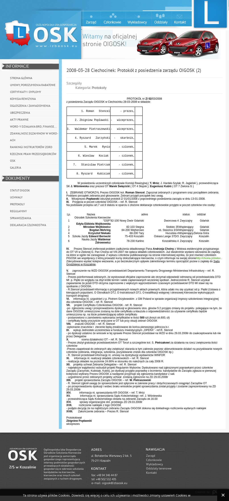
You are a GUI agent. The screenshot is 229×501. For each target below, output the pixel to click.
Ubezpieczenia (20, 113)
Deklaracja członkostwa (28, 225)
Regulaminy (18, 211)
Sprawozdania (20, 218)
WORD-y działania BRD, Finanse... (33, 126)
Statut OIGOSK (20, 190)
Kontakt (151, 478)
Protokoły (17, 204)
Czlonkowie (154, 465)
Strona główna (21, 78)
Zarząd (150, 461)
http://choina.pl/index (208, 263)
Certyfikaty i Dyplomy (25, 92)
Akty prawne (19, 120)
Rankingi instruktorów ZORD (31, 147)
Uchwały (16, 197)
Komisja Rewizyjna (23, 99)
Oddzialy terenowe (158, 474)
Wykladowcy (154, 470)
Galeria (15, 168)
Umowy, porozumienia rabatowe (33, 85)
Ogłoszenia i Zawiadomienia (30, 106)
